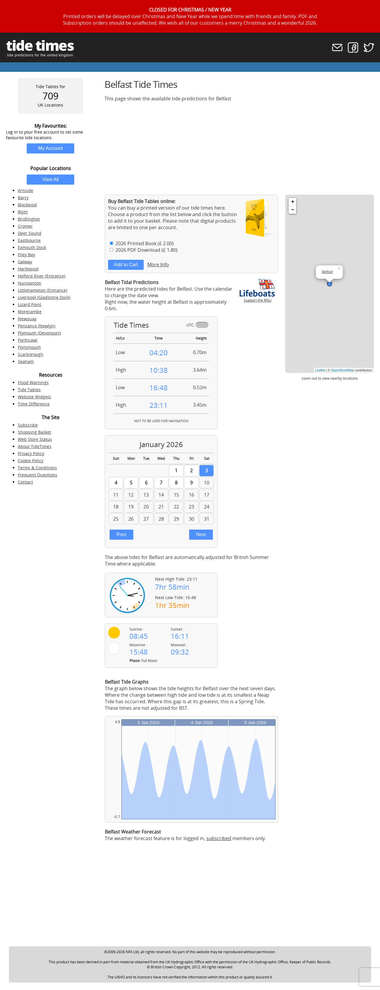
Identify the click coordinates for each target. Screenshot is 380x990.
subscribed (218, 838)
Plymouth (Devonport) (39, 333)
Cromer (25, 226)
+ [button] (292, 201)
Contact (25, 482)
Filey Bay (26, 254)
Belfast (327, 272)
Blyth (23, 212)
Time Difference (34, 404)
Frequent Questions (37, 475)
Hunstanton (29, 283)
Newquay (27, 318)
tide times (40, 45)
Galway (25, 261)
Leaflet (320, 370)
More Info (158, 264)
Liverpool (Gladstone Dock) (44, 297)
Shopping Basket (34, 432)
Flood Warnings (33, 382)
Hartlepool (28, 269)
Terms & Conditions (37, 468)
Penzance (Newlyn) (36, 326)
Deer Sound (29, 233)
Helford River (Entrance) (41, 276)
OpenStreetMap (342, 370)
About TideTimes (34, 446)
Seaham (26, 361)
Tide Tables (29, 389)
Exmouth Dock (32, 247)
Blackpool (27, 204)
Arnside (25, 190)
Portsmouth (29, 347)
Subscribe (28, 425)
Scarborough (30, 354)
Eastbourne (29, 240)
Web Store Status (35, 439)
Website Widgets (34, 397)
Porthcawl (27, 340)
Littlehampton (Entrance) (42, 290)
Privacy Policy (31, 453)
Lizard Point (29, 304)
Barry (23, 197)
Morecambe (30, 311)
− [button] (292, 209)
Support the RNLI (257, 298)
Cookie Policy (30, 460)
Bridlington (29, 219)
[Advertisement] (239, 148)
